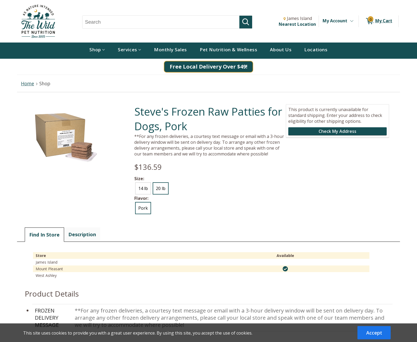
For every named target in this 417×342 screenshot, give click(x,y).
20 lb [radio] (160, 188)
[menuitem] (97, 51)
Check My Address (337, 131)
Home (27, 83)
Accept (374, 333)
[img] (285, 269)
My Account (335, 21)
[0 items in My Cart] (378, 21)
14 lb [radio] (143, 188)
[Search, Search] (161, 22)
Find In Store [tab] (44, 234)
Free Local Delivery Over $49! (208, 66)
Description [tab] (82, 234)
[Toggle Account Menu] (351, 21)
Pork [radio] (143, 208)
